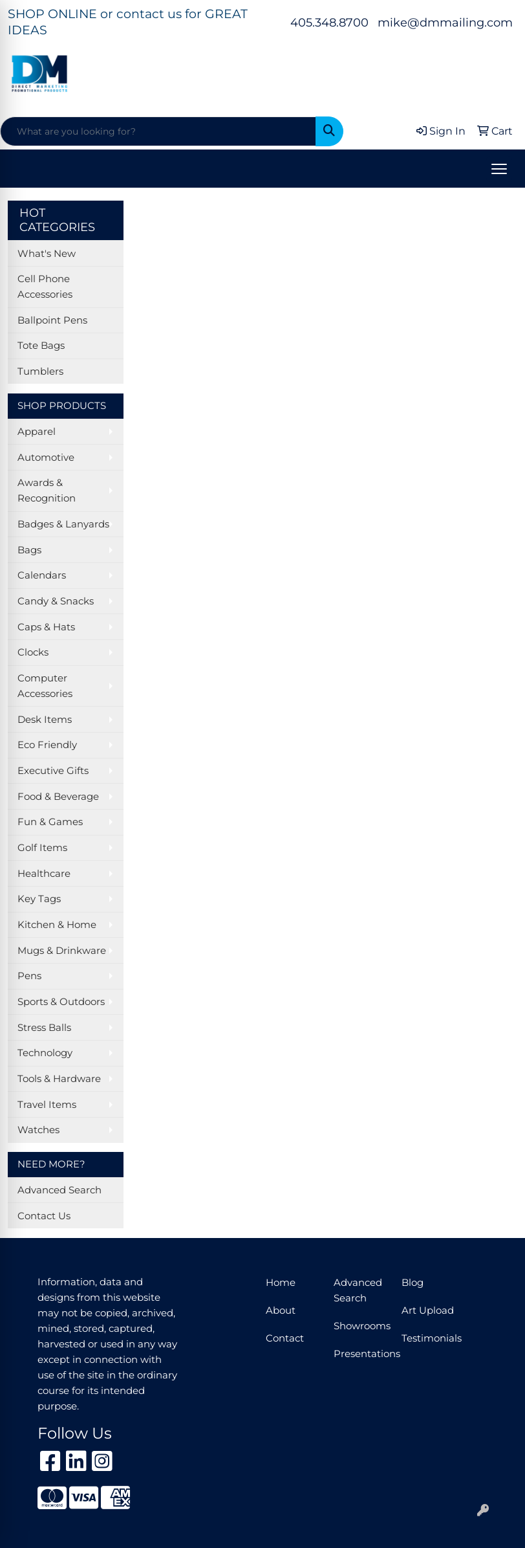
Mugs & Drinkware (61, 950)
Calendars (41, 575)
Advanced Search (59, 1190)
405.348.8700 (329, 23)
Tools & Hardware (59, 1079)
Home (280, 1282)
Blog (412, 1282)
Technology (44, 1053)
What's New (46, 254)
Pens (29, 976)
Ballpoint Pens (52, 320)
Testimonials (428, 1338)
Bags (29, 550)
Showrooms (360, 1326)
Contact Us (43, 1216)
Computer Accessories (44, 686)
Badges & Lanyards (63, 524)
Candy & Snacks (55, 601)
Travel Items (46, 1105)
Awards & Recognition (46, 490)
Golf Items (42, 848)
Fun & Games (50, 822)
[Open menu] (499, 169)
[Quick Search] (158, 131)
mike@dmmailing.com (445, 23)
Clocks (32, 652)
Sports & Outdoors (61, 1002)
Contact (285, 1338)
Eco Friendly (47, 745)
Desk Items (44, 719)
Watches (38, 1130)
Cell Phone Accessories (44, 286)
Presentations (360, 1354)
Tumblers (40, 371)
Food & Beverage (58, 796)
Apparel (36, 431)
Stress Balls (44, 1028)
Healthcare (43, 873)
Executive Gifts (53, 771)
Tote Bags (41, 345)
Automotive (45, 457)
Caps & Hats (46, 627)
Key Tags (39, 899)
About (280, 1310)
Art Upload (428, 1310)
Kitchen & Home (56, 925)
